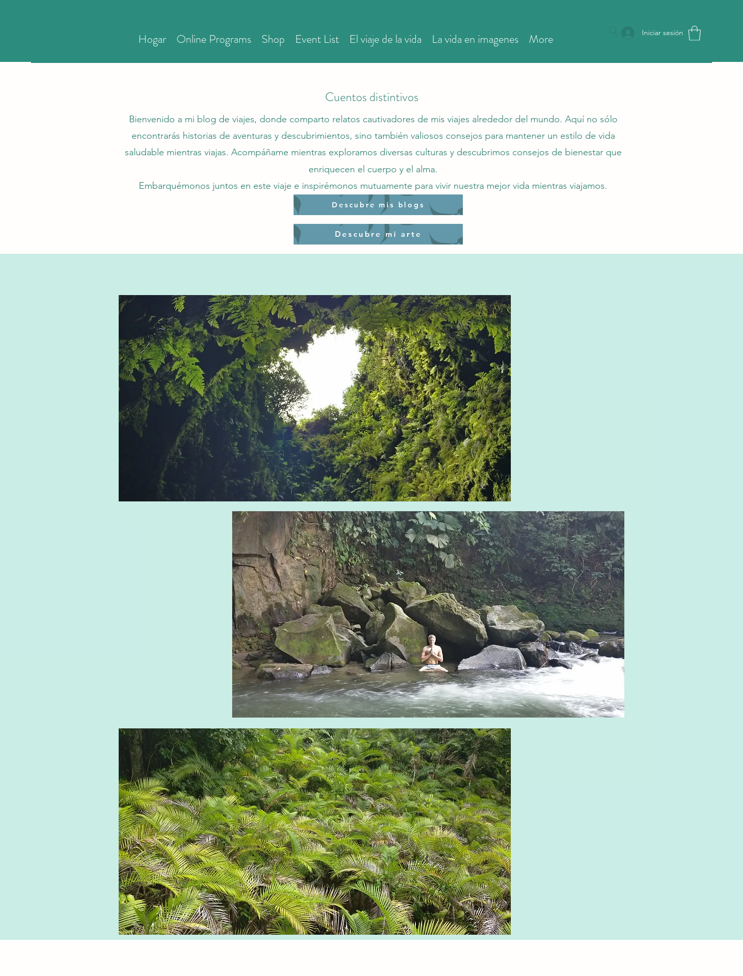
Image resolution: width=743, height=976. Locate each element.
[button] (694, 33)
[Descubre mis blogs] (378, 204)
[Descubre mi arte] (378, 234)
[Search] (613, 31)
